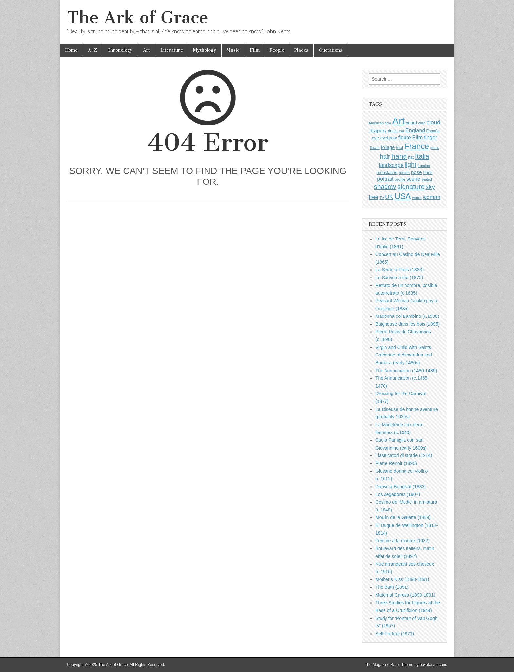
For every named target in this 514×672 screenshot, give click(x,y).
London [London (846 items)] (424, 166)
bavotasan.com (433, 664)
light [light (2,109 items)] (410, 165)
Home (71, 50)
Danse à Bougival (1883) (400, 486)
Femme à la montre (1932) (402, 540)
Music (233, 50)
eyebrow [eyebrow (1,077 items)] (388, 137)
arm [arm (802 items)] (388, 123)
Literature (171, 50)
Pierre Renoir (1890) (396, 463)
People (277, 50)
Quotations (330, 50)
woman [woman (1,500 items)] (431, 197)
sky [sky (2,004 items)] (430, 186)
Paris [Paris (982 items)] (427, 172)
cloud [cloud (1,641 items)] (433, 122)
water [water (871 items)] (417, 197)
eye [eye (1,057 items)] (375, 137)
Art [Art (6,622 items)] (398, 120)
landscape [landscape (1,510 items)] (391, 165)
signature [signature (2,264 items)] (411, 186)
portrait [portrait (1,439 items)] (385, 179)
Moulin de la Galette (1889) (403, 517)
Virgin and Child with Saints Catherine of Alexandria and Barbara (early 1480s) (403, 355)
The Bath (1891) (391, 587)
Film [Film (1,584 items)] (417, 137)
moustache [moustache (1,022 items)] (387, 172)
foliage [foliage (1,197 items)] (388, 147)
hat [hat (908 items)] (411, 157)
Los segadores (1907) (397, 494)
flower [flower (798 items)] (375, 148)
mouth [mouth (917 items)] (404, 172)
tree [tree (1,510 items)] (373, 197)
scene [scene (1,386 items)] (413, 179)
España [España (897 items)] (432, 131)
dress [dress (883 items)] (393, 131)
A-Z (92, 50)
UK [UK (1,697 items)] (389, 197)
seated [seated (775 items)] (427, 179)
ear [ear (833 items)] (401, 131)
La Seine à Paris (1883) (399, 269)
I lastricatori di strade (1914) (403, 455)
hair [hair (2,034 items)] (385, 156)
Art (146, 50)
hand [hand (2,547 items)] (399, 156)
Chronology (120, 50)
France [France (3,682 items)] (417, 146)
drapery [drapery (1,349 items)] (377, 130)
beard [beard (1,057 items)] (411, 122)
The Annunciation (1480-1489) (406, 370)
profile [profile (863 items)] (400, 179)
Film (255, 50)
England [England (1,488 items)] (415, 130)
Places (301, 50)
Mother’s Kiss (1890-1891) (402, 579)
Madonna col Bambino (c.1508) (407, 316)
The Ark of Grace (137, 18)
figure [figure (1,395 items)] (404, 137)
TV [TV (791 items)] (381, 198)
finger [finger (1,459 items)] (430, 137)
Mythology (204, 50)
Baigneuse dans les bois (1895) (407, 324)
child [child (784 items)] (421, 123)
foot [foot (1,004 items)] (399, 147)
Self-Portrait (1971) (394, 633)
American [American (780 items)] (376, 123)
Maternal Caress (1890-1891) (405, 595)
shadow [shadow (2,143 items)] (385, 186)
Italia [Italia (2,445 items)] (422, 156)
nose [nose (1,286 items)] (416, 172)
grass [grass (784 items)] (434, 148)
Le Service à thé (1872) (399, 277)
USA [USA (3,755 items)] (402, 196)
